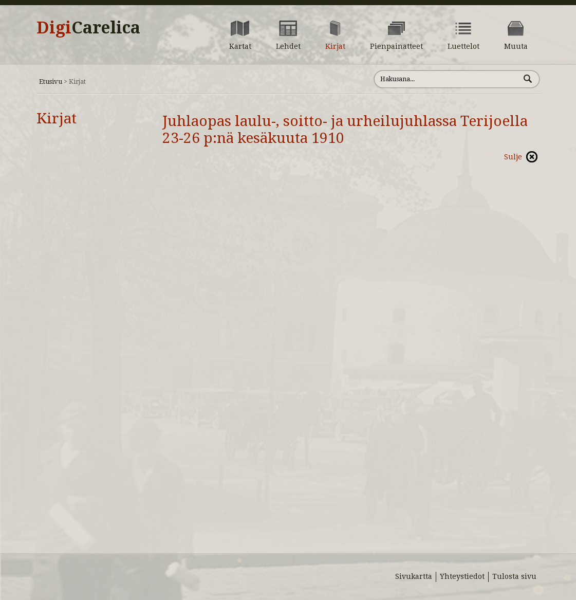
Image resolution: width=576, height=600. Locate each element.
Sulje (513, 157)
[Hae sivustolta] (447, 79)
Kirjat (56, 118)
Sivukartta (413, 576)
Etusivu (50, 81)
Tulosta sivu (514, 576)
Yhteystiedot (462, 576)
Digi (88, 28)
